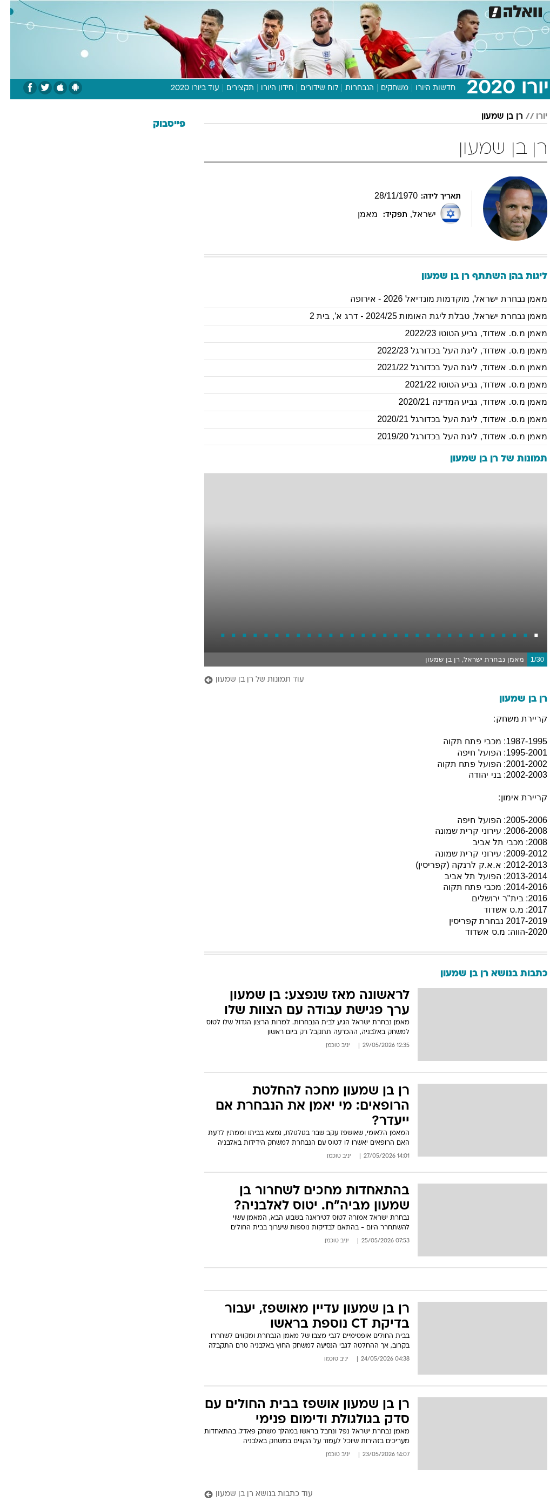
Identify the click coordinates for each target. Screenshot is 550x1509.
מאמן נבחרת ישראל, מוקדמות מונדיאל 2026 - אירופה (439, 298)
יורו (531, 116)
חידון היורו (267, 88)
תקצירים (230, 88)
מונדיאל (383, 9)
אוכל (261, 9)
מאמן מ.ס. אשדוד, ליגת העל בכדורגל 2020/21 (452, 419)
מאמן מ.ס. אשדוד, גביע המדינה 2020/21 (462, 401)
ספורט (419, 9)
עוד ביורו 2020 (184, 88)
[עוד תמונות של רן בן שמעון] (365, 680)
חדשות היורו (425, 88)
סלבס (316, 9)
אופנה (122, 9)
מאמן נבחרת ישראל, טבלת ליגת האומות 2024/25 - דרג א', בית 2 (418, 316)
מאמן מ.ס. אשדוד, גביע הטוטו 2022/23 (466, 333)
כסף (288, 9)
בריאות (230, 9)
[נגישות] (15, 14)
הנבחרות (349, 88)
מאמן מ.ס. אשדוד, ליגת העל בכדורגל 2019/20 (452, 436)
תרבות (348, 9)
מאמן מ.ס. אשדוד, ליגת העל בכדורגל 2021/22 (452, 367)
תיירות (196, 9)
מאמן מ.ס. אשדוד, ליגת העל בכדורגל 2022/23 (452, 350)
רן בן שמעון (492, 116)
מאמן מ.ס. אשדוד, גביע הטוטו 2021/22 (466, 384)
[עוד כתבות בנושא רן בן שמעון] (365, 1494)
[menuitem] (412, 14)
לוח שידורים (309, 88)
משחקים (384, 88)
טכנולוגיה (159, 9)
